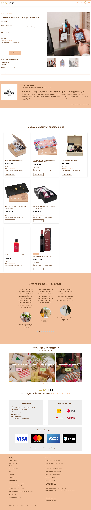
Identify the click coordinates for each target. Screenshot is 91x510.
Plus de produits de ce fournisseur (80, 104)
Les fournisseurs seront (52, 466)
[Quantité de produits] (4, 53)
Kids (10, 471)
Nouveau (11, 477)
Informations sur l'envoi (15, 486)
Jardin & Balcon (13, 463)
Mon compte (12, 494)
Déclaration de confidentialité (53, 471)
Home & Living (13, 460)
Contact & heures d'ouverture (17, 483)
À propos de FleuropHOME (53, 460)
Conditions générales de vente (54, 469)
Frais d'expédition (7, 40)
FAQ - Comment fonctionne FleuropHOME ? (21, 491)
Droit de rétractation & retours (17, 489)
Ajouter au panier (15, 52)
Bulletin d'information (15, 497)
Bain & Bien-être (13, 469)
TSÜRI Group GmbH (7, 13)
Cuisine (11, 466)
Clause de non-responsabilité (53, 474)
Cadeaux (11, 474)
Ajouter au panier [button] (10, 174)
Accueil (2, 9)
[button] (37, 331)
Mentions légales (50, 477)
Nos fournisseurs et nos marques (54, 463)
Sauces (7, 9)
